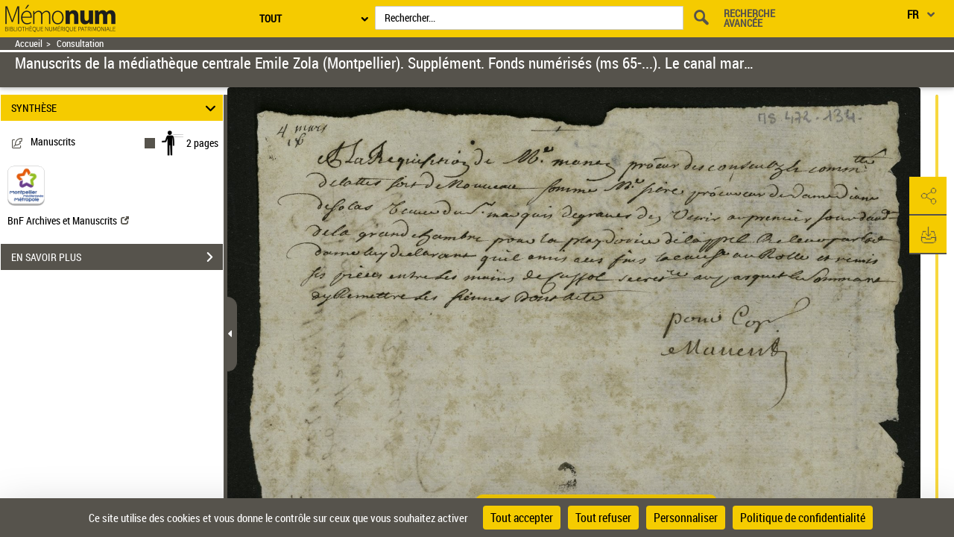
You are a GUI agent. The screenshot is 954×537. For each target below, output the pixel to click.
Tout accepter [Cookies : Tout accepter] (521, 517)
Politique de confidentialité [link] (802, 517)
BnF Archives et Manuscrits (68, 220)
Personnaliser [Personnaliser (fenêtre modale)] (686, 517)
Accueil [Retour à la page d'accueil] (28, 43)
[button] (928, 196)
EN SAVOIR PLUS (117, 257)
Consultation (80, 43)
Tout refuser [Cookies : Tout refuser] (603, 517)
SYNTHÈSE (116, 108)
